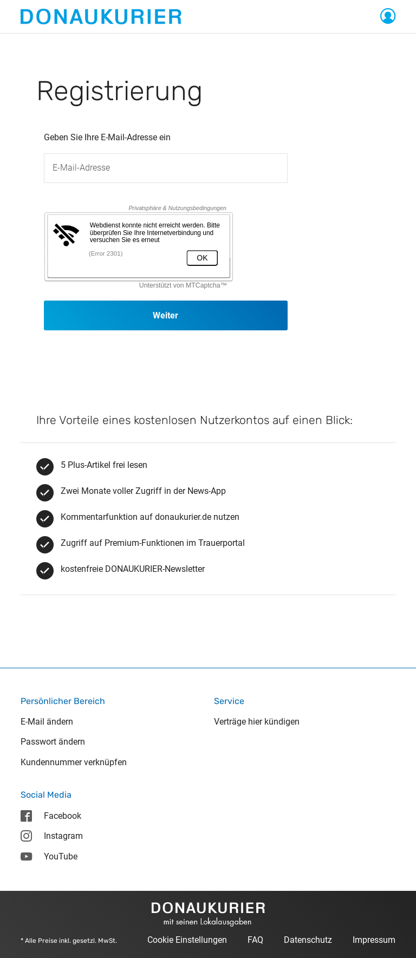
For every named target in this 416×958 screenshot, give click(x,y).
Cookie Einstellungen (187, 940)
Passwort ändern (53, 742)
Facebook (51, 816)
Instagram (51, 836)
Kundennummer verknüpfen (74, 762)
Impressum (374, 940)
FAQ (255, 940)
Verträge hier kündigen (257, 721)
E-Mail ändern (47, 721)
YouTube (49, 856)
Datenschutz (308, 940)
